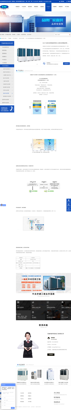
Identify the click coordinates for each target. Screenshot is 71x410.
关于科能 (67, 7)
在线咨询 (66, 63)
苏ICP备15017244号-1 (26, 406)
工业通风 (18, 34)
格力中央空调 (6, 78)
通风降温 (36, 7)
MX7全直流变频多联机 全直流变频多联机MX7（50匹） (36, 38)
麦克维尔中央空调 (7, 96)
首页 (6, 38)
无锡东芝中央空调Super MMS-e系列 (24, 382)
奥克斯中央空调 (6, 87)
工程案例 (54, 7)
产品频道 (9, 38)
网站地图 (69, 1)
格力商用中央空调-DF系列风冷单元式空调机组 (54, 382)
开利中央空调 (6, 90)
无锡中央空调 (38, 406)
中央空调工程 (5, 47)
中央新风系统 (23, 34)
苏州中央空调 (5, 99)
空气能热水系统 (8, 34)
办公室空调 (29, 34)
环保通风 (13, 34)
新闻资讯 (61, 7)
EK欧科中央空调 (6, 84)
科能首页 (18, 7)
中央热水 (4, 59)
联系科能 (62, 1)
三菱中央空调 (6, 81)
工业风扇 (4, 62)
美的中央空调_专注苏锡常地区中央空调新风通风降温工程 (7, 72)
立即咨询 (51, 354)
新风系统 (30, 7)
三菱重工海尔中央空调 (7, 75)
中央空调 (24, 7)
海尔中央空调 (21, 38)
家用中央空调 (5, 102)
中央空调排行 (15, 38)
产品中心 (48, 7)
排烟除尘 (42, 7)
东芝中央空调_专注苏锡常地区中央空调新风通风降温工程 (7, 69)
